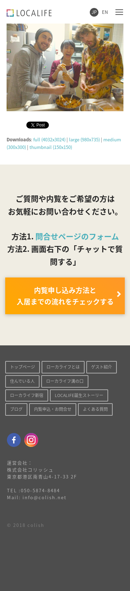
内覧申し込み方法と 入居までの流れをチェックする (65, 296)
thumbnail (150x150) (50, 147)
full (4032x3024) (49, 139)
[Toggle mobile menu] (119, 12)
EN (105, 12)
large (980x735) (84, 139)
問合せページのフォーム (77, 236)
